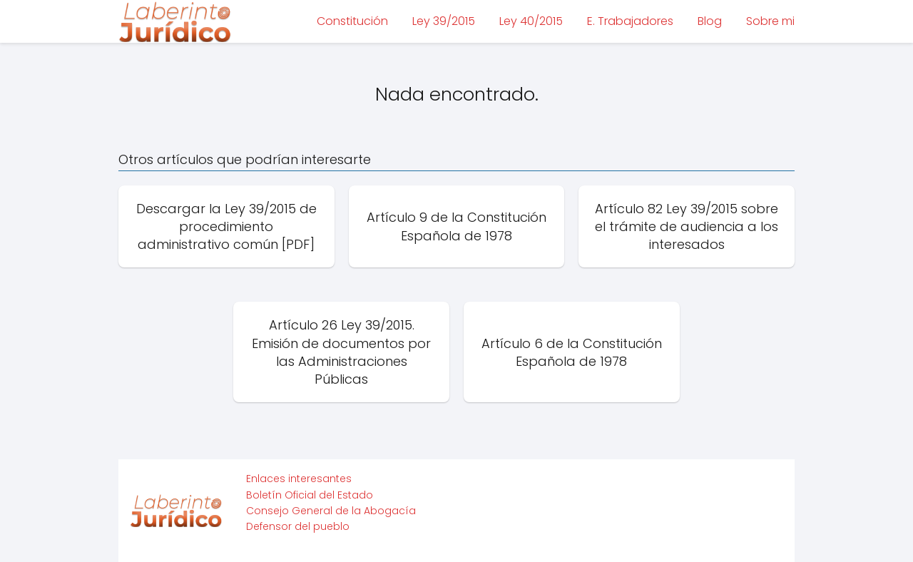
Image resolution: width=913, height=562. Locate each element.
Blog (710, 21)
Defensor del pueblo (298, 526)
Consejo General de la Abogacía (331, 511)
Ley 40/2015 (531, 21)
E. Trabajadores (630, 21)
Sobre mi (770, 21)
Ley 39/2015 (443, 21)
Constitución (352, 21)
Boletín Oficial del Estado (309, 495)
